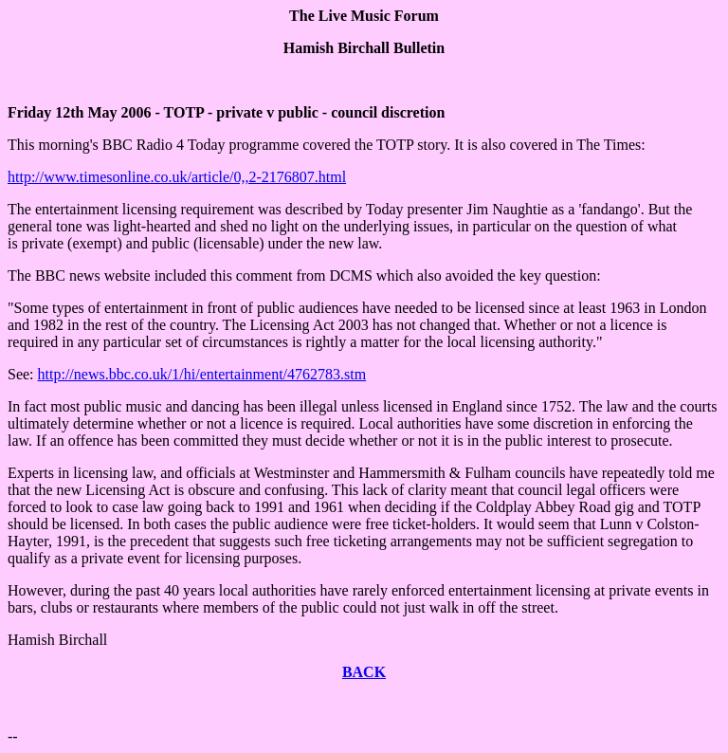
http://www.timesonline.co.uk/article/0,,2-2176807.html (177, 177)
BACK (364, 672)
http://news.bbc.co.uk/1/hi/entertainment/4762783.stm (202, 374)
